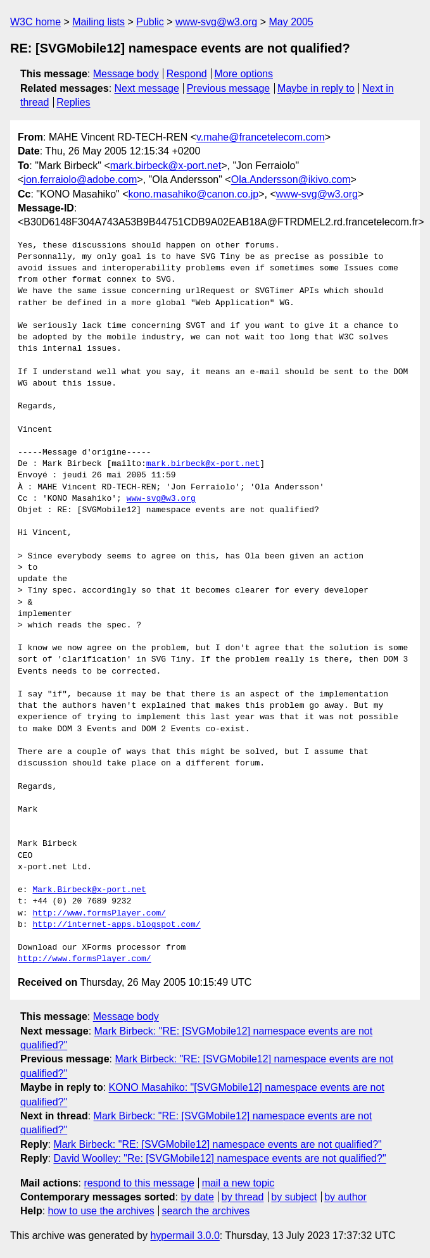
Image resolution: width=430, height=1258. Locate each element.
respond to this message (139, 1183)
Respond (187, 73)
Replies (73, 102)
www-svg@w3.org (216, 21)
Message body (126, 73)
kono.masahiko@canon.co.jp (194, 194)
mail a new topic (238, 1183)
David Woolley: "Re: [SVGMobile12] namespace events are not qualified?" (219, 1158)
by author (345, 1197)
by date (196, 1197)
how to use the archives (101, 1210)
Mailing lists (98, 21)
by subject (294, 1197)
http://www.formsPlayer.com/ (99, 913)
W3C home (35, 21)
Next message (147, 88)
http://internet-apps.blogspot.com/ (116, 925)
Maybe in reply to (316, 88)
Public (150, 21)
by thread (243, 1197)
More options (244, 73)
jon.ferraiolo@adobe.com (80, 179)
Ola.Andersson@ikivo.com (291, 179)
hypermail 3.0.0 (184, 1235)
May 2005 (291, 21)
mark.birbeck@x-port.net (165, 165)
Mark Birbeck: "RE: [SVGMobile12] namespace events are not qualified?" (217, 1144)
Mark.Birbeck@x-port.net (89, 890)
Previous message (228, 88)
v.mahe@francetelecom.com (260, 137)
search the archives (206, 1210)
